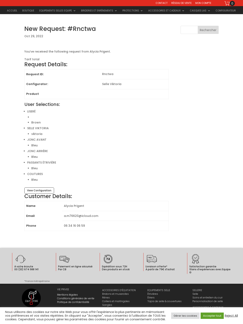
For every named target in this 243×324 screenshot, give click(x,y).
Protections (130, 10)
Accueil (12, 10)
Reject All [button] (231, 315)
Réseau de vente (181, 3)
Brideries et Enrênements (97, 10)
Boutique (28, 10)
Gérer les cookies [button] (185, 316)
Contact (162, 3)
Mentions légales (67, 294)
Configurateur (226, 10)
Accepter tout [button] (212, 316)
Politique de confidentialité (73, 302)
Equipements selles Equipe (55, 10)
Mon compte (203, 3)
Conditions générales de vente (75, 298)
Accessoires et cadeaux (164, 10)
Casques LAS (198, 10)
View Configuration (39, 190)
